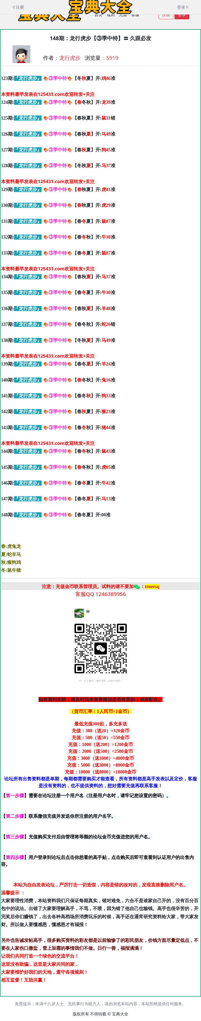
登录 (182, 14)
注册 (166, 14)
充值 (123, 14)
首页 (98, 14)
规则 (111, 14)
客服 (135, 14)
